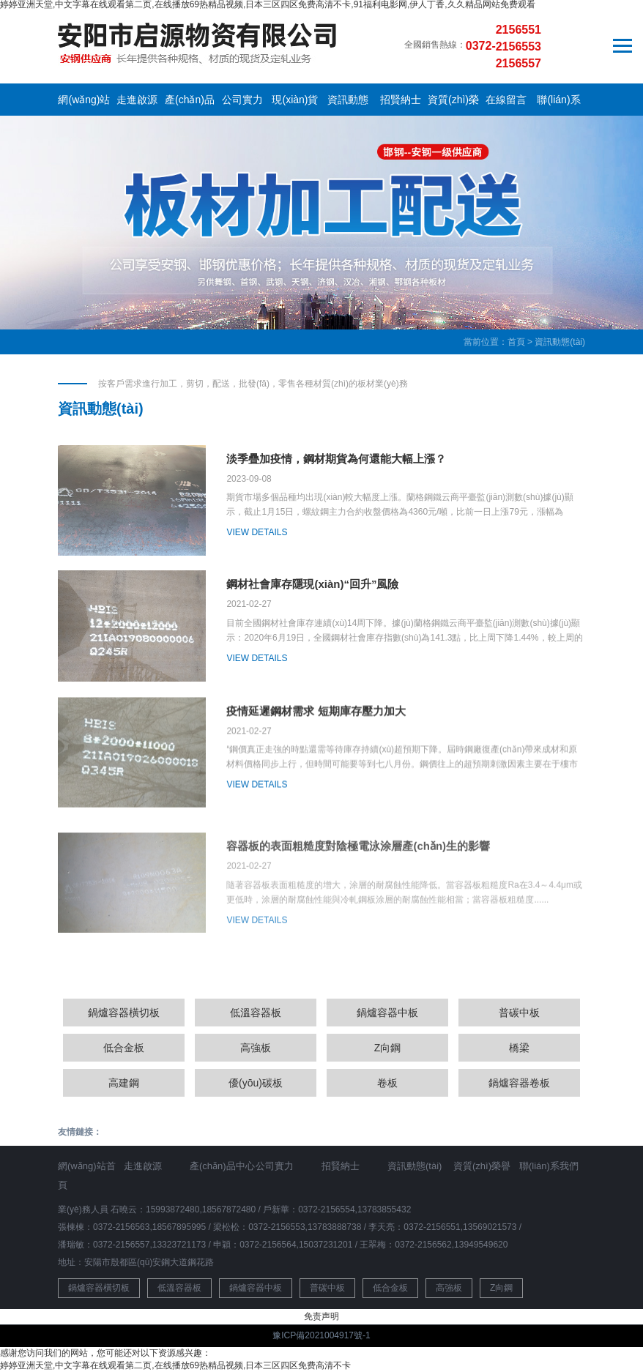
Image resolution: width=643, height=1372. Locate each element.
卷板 (387, 1083)
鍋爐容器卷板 (519, 1083)
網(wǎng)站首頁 (84, 102)
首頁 (516, 342)
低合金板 (123, 1048)
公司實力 (242, 99)
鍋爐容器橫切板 (124, 1012)
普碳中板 (519, 1012)
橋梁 (519, 1048)
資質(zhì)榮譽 (453, 102)
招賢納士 (400, 99)
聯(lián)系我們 (558, 102)
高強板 (255, 1048)
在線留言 (506, 99)
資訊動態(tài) (347, 102)
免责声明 (321, 1316)
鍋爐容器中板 (387, 1012)
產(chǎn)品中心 (190, 102)
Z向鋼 (387, 1048)
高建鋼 (123, 1083)
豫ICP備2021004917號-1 (321, 1335)
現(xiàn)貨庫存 (295, 102)
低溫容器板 (255, 1012)
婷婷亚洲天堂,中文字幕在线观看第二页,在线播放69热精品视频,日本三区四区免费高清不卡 (175, 1365)
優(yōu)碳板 (255, 1083)
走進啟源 (136, 99)
